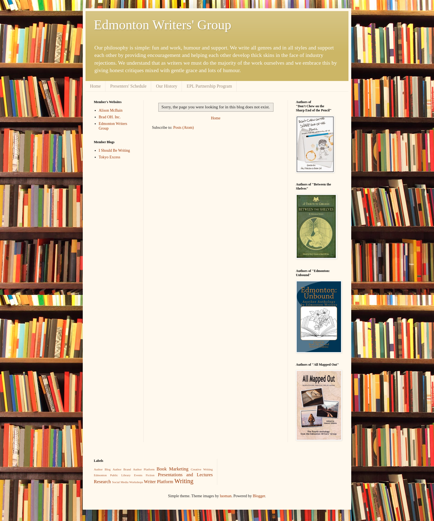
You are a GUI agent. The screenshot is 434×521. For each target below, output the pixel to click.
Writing (183, 481)
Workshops (136, 482)
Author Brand (122, 469)
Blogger (259, 496)
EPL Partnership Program (209, 86)
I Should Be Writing (114, 150)
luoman (225, 496)
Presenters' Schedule (128, 86)
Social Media (120, 482)
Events (138, 475)
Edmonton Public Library (112, 475)
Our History (166, 86)
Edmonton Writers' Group (162, 24)
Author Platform (143, 469)
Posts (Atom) (183, 127)
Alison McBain (111, 110)
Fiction (150, 475)
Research (102, 481)
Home (95, 86)
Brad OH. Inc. (110, 117)
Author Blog (102, 469)
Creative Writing (202, 469)
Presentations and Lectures (185, 474)
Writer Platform (158, 481)
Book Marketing (172, 469)
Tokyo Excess (109, 157)
